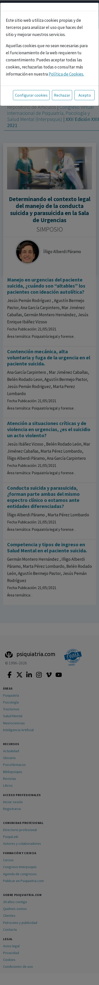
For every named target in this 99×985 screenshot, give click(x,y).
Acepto (84, 95)
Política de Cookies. (66, 74)
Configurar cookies (31, 95)
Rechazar (62, 95)
